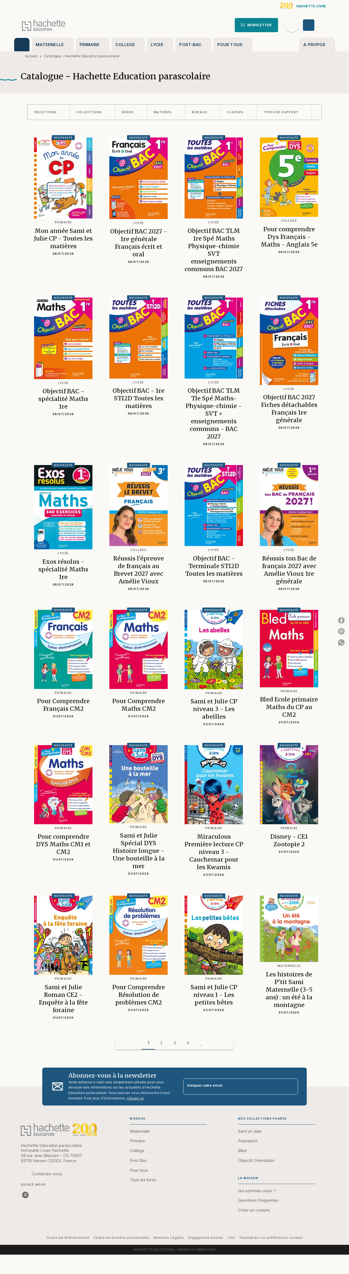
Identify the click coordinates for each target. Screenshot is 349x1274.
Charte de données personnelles (121, 1238)
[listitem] (47, 6)
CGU (231, 1238)
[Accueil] (44, 25)
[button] (256, 25)
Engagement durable (205, 1238)
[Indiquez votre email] (233, 1086)
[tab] (21, 44)
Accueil (31, 56)
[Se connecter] (315, 25)
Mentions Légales (169, 1238)
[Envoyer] (291, 1086)
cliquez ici (135, 1098)
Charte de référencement (67, 1238)
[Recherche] (292, 25)
